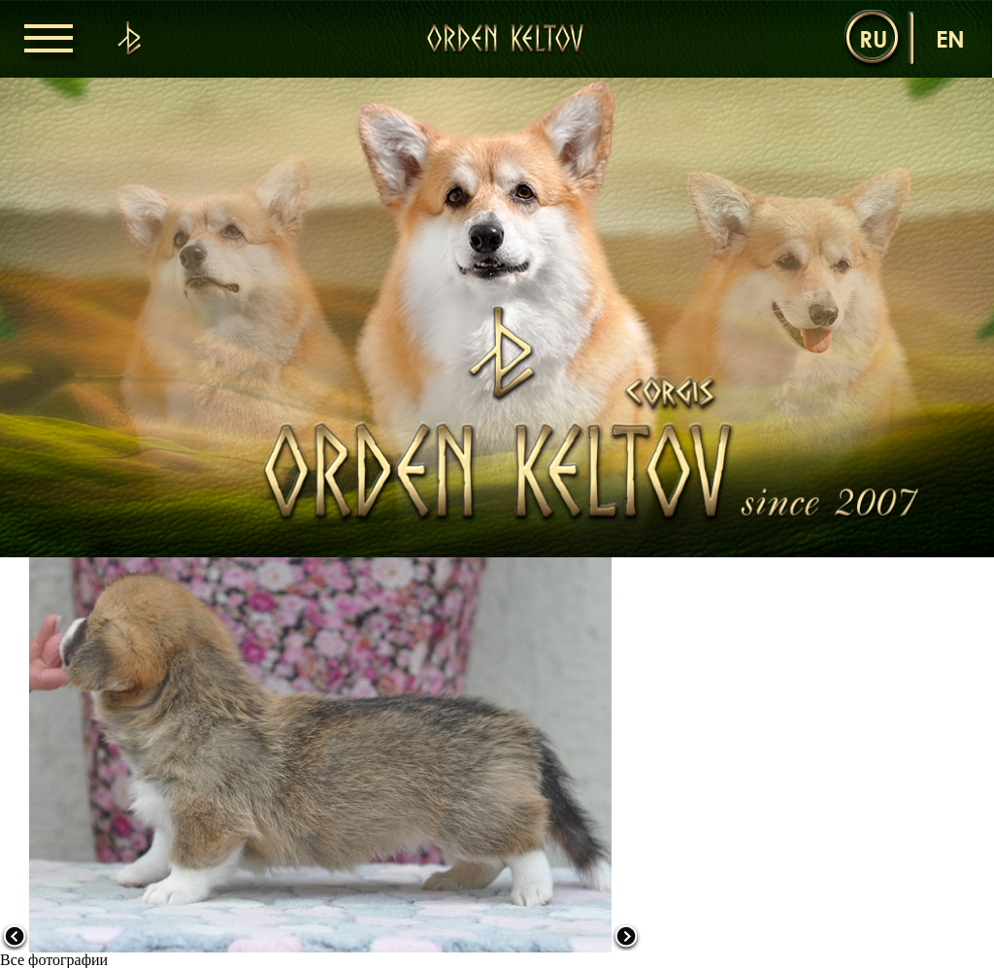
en (950, 38)
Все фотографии (54, 959)
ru (873, 38)
